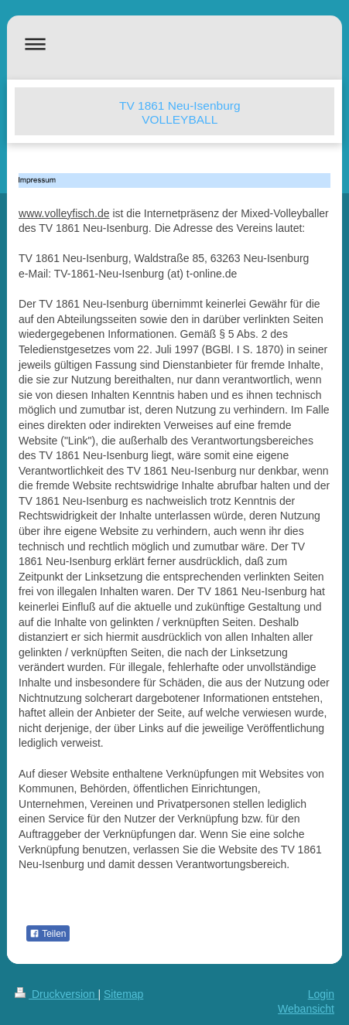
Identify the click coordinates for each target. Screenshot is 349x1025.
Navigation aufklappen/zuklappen (174, 43)
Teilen (47, 933)
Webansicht (306, 1009)
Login (321, 994)
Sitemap (123, 994)
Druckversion (56, 994)
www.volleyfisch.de (64, 213)
